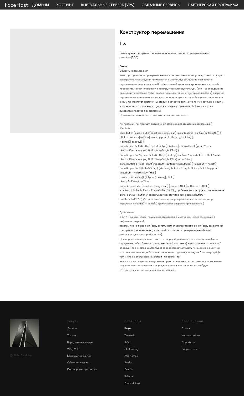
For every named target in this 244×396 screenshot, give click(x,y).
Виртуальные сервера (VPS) (107, 5)
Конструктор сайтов (79, 355)
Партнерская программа (213, 5)
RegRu (128, 362)
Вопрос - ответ (190, 349)
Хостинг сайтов (191, 335)
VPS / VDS (73, 349)
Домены (40, 5)
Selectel (128, 376)
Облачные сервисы (161, 5)
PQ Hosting (131, 349)
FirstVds (128, 369)
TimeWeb (129, 335)
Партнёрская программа (82, 369)
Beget (128, 328)
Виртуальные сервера (80, 342)
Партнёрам (188, 342)
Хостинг (65, 5)
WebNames (131, 355)
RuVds (128, 342)
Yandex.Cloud (132, 383)
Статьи (186, 328)
